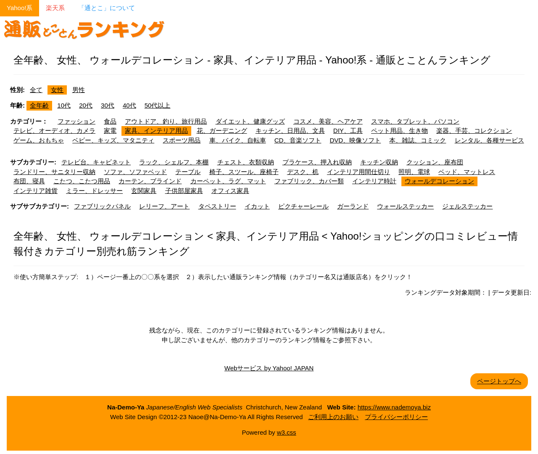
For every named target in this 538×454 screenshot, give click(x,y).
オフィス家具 (230, 190)
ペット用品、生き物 (399, 130)
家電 (110, 130)
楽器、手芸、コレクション (474, 130)
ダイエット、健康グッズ (250, 121)
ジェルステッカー (467, 206)
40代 (129, 105)
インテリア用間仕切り (358, 171)
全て (36, 89)
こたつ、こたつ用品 (81, 181)
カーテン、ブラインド (150, 181)
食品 (110, 121)
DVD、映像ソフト (355, 140)
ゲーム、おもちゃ (38, 140)
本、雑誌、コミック (417, 140)
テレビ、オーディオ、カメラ (54, 130)
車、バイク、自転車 (237, 140)
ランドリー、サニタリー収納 (54, 171)
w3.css (286, 432)
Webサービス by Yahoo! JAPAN (269, 368)
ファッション (76, 121)
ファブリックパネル (102, 206)
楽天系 (55, 7)
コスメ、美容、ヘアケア (328, 121)
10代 (64, 105)
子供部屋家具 (184, 190)
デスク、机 (303, 171)
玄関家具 (143, 190)
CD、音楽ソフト (298, 140)
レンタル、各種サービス (489, 140)
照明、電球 (414, 171)
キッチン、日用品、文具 (290, 130)
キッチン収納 (379, 162)
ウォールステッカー (405, 206)
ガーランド (353, 206)
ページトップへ (499, 381)
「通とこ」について (106, 7)
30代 (107, 105)
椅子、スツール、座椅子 (244, 171)
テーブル (187, 171)
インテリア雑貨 (35, 190)
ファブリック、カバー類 (309, 181)
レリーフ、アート (164, 206)
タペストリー (217, 206)
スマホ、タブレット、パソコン (415, 121)
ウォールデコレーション (439, 181)
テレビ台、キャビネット (96, 162)
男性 (78, 89)
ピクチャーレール (303, 206)
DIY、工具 (348, 130)
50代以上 (158, 105)
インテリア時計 (374, 181)
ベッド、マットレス (466, 171)
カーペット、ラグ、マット (228, 181)
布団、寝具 (29, 181)
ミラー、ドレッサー (94, 190)
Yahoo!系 (19, 7)
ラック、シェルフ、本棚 (173, 162)
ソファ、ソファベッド (135, 171)
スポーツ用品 (181, 140)
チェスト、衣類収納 (245, 162)
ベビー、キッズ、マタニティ (113, 140)
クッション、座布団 (434, 162)
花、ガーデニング (222, 130)
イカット (257, 206)
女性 (57, 89)
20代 (85, 105)
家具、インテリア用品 (156, 130)
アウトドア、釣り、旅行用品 (166, 121)
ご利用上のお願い (333, 416)
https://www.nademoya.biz (394, 407)
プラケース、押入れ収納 (317, 162)
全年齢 (39, 105)
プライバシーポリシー (396, 416)
